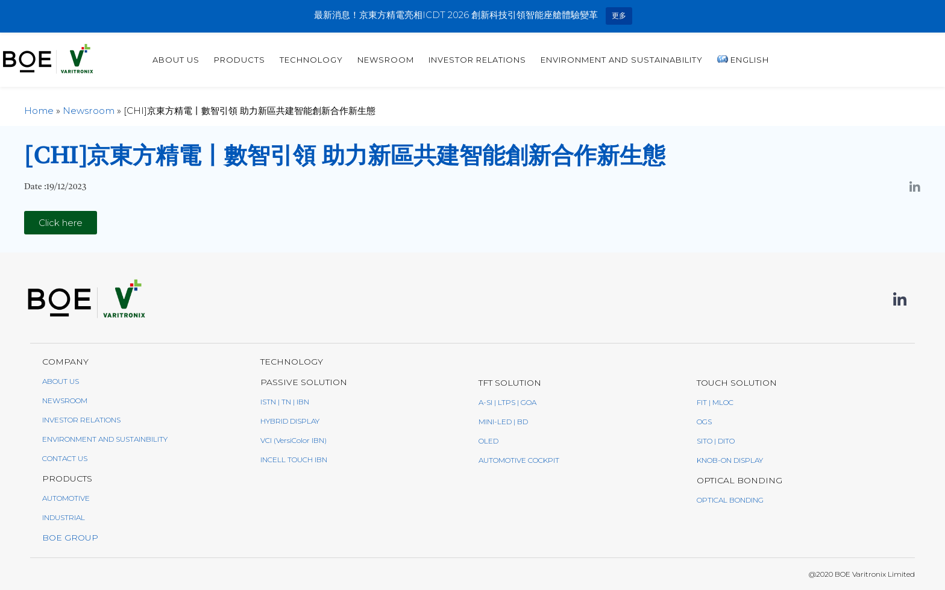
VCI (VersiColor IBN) (293, 440)
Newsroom (554, 59)
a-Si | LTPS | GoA (507, 402)
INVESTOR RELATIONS (646, 59)
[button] (60, 222)
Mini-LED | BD (503, 421)
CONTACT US (64, 458)
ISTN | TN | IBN (284, 401)
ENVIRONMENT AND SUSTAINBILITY (105, 439)
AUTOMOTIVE (66, 498)
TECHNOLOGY (480, 59)
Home (39, 110)
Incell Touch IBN (293, 459)
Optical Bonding (730, 499)
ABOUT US (344, 59)
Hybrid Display (289, 420)
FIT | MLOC (715, 402)
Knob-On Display (730, 460)
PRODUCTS (408, 59)
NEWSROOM (64, 400)
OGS (704, 421)
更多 (619, 15)
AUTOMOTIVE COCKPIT (519, 460)
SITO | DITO (716, 440)
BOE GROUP (70, 537)
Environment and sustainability (790, 59)
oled (488, 440)
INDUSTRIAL (63, 517)
